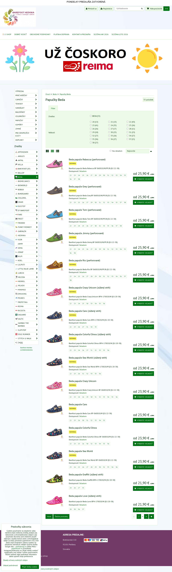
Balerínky (26, 112)
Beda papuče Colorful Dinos (83, 427)
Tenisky (26, 104)
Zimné (26, 129)
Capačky (26, 99)
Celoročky (26, 116)
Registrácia (106, 8)
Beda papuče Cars (78, 404)
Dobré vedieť (20, 34)
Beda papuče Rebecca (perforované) (87, 159)
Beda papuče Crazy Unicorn (82, 381)
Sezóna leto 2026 (120, 34)
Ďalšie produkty (61, 516)
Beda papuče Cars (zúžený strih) (85, 311)
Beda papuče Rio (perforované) (84, 260)
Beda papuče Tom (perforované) (85, 210)
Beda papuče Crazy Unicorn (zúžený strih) (89, 287)
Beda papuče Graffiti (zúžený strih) (86, 474)
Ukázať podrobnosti (10, 565)
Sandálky (26, 108)
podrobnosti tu (21, 546)
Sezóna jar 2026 (101, 34)
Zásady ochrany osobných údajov (45, 569)
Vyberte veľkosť (143, 179)
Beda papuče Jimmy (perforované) (86, 233)
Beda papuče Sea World (81, 451)
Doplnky (26, 140)
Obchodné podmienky (40, 34)
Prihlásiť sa (91, 8)
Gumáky (26, 125)
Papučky (26, 120)
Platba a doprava (61, 34)
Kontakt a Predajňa (81, 34)
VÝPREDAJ (19, 91)
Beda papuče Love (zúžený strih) (85, 496)
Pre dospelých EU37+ (26, 134)
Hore (49, 516)
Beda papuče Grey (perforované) (85, 186)
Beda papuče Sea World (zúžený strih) (88, 357)
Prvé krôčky (26, 95)
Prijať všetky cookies (29, 567)
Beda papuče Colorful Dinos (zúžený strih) (90, 334)
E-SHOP (6, 34)
